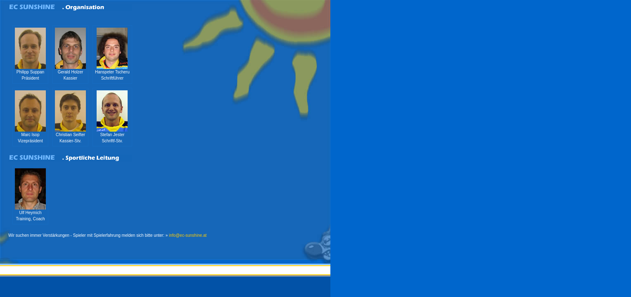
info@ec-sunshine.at (187, 235)
